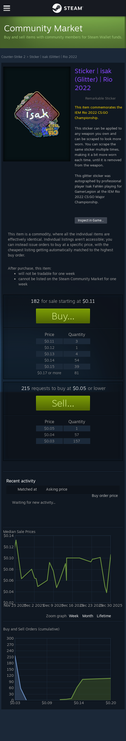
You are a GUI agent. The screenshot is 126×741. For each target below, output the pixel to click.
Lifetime (104, 616)
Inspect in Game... (91, 220)
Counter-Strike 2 (13, 57)
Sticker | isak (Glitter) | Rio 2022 (53, 57)
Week (74, 616)
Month (87, 616)
